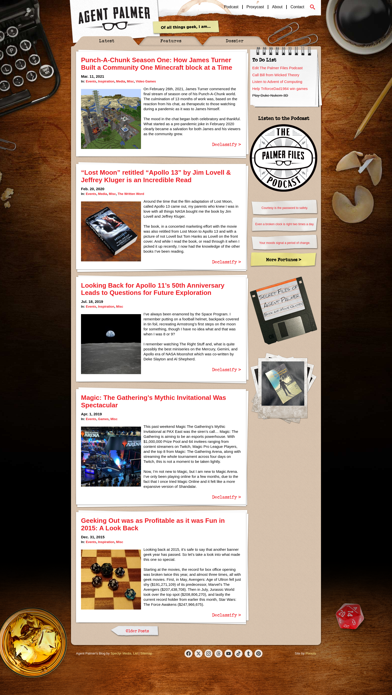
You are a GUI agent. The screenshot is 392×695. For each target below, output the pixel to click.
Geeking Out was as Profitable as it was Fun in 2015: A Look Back (153, 524)
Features (171, 40)
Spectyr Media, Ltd (124, 653)
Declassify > (226, 144)
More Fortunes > (283, 259)
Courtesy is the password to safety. (285, 208)
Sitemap (146, 653)
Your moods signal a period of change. (284, 243)
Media (120, 81)
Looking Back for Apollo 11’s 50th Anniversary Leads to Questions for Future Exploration (152, 289)
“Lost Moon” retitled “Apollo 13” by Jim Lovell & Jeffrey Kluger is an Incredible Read (156, 176)
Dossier (235, 40)
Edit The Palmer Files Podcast (277, 68)
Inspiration (106, 81)
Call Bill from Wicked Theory (275, 75)
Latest (106, 40)
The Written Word (131, 194)
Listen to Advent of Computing (277, 81)
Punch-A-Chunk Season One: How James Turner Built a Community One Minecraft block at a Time (156, 63)
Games (103, 419)
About (277, 7)
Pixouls (311, 653)
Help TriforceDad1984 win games (280, 88)
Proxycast (255, 7)
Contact (297, 7)
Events (91, 81)
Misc (130, 81)
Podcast (231, 7)
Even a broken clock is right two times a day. (284, 224)
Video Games (146, 81)
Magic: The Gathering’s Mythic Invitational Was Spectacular (153, 401)
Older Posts (137, 630)
